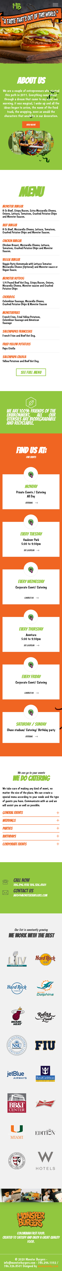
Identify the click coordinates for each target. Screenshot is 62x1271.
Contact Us (29, 598)
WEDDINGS (9, 820)
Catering (29, 503)
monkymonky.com (48, 1266)
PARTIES (7, 828)
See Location (29, 550)
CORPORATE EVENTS (14, 844)
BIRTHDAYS (9, 836)
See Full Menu (31, 372)
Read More (31, 125)
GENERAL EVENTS (12, 813)
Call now (21, 880)
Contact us (23, 891)
